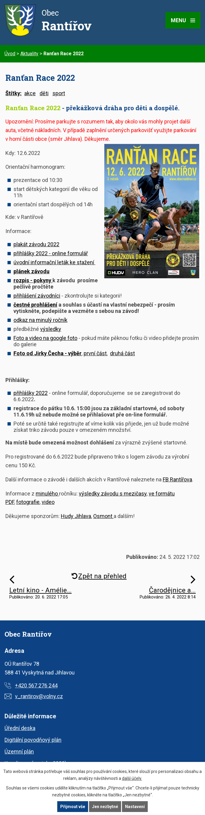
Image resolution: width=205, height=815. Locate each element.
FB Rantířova (177, 479)
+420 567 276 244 (36, 685)
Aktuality (29, 53)
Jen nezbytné (105, 806)
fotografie (28, 502)
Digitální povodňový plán (32, 740)
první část (95, 353)
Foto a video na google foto (45, 338)
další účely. (132, 778)
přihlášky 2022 (30, 393)
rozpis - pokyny (32, 280)
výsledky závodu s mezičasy (113, 493)
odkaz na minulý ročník (40, 320)
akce (30, 93)
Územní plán (19, 751)
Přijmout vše (72, 806)
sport (58, 93)
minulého (47, 493)
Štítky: (13, 93)
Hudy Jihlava (76, 516)
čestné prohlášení (35, 304)
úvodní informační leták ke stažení (54, 262)
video (48, 502)
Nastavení (135, 806)
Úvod (9, 53)
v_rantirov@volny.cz (39, 696)
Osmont (103, 516)
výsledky (50, 329)
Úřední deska (19, 728)
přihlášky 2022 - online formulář (50, 253)
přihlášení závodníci (36, 295)
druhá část (122, 353)
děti (44, 93)
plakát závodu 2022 (36, 244)
